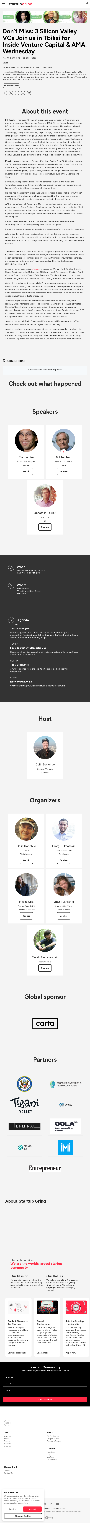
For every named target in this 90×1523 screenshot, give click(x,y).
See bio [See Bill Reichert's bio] (64, 471)
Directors (7, 1446)
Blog (48, 1455)
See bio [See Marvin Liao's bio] (26, 471)
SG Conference (53, 1436)
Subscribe (44, 1399)
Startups (7, 1441)
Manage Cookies (23, 1516)
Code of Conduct (58, 1509)
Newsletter (51, 1452)
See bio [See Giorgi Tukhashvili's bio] (64, 860)
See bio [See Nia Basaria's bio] (26, 916)
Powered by (45, 1517)
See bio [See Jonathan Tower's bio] (45, 527)
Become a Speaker (54, 1441)
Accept (32, 1509)
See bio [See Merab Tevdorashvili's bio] (45, 968)
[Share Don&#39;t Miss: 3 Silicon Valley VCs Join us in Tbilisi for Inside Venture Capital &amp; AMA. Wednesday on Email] (23, 93)
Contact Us (8, 1473)
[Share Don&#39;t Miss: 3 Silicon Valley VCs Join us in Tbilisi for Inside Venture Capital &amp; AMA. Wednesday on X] (11, 93)
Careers (7, 1471)
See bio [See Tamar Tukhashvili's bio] (64, 916)
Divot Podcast (52, 1460)
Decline (12, 1509)
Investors (7, 1436)
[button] (87, 3)
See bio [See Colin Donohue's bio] (26, 860)
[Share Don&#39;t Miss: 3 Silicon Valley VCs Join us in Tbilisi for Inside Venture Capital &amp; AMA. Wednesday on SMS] (29, 93)
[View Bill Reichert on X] (64, 452)
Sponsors (7, 1444)
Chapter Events (53, 1439)
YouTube (50, 1457)
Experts (6, 1439)
